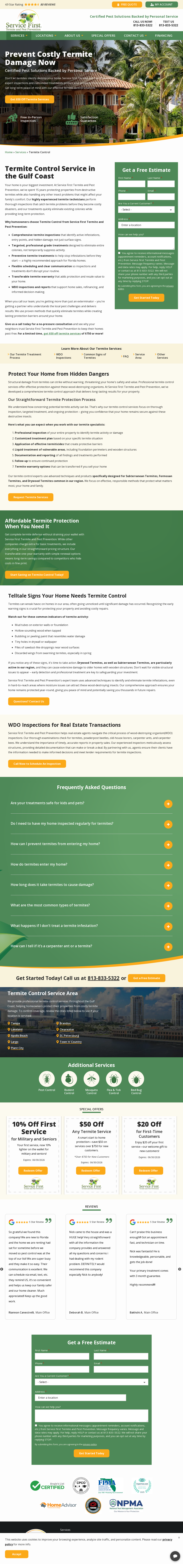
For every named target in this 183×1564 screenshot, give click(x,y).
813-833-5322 (103, 978)
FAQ (126, 356)
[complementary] (159, 1545)
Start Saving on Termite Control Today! (37, 575)
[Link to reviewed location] (30, 1225)
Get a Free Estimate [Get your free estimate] (146, 978)
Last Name (154, 178)
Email (151, 190)
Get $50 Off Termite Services (29, 99)
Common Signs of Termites (95, 356)
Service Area (140, 356)
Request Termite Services (31, 497)
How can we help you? (131, 234)
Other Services (162, 356)
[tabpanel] (47, 1488)
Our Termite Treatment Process (25, 356)
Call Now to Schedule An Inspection (37, 764)
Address (123, 219)
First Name (124, 178)
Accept (16, 1554)
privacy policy (90, 1447)
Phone (122, 190)
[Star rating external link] (48, 4)
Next (179, 1272)
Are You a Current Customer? (135, 203)
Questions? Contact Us (29, 701)
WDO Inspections (63, 356)
